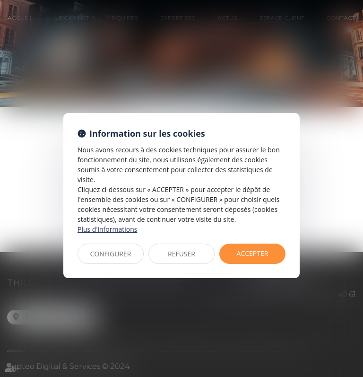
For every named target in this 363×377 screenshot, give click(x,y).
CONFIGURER (110, 253)
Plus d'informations (107, 229)
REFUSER (181, 253)
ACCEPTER (252, 253)
